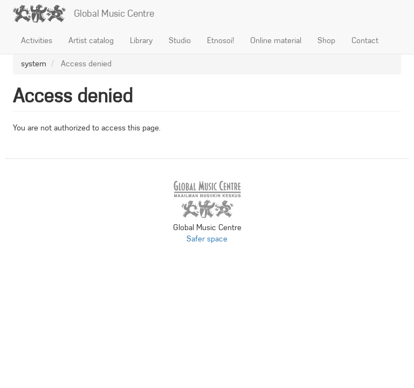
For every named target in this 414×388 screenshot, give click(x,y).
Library (141, 40)
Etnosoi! (220, 40)
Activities (36, 40)
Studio (180, 40)
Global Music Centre (114, 13)
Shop (326, 40)
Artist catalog (91, 40)
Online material (275, 40)
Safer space (207, 239)
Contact (364, 40)
